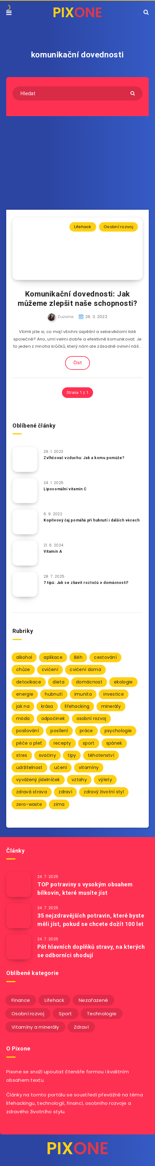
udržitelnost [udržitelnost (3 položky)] (29, 767)
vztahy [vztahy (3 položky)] (79, 780)
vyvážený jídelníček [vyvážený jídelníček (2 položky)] (38, 780)
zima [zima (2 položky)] (59, 804)
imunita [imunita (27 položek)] (83, 694)
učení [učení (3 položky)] (60, 767)
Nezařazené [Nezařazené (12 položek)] (93, 1000)
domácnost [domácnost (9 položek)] (89, 682)
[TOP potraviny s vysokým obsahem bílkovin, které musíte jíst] (18, 884)
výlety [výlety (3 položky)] (105, 780)
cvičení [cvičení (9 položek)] (50, 669)
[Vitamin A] (24, 553)
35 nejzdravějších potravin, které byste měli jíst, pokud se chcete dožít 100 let (90, 919)
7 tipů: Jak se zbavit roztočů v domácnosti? (86, 583)
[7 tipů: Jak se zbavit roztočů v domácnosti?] (24, 584)
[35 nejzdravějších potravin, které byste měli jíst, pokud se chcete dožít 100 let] (18, 915)
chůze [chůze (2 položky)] (23, 669)
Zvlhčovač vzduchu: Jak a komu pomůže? (84, 458)
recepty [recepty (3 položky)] (62, 743)
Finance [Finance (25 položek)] (21, 1000)
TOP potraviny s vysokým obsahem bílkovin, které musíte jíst (85, 888)
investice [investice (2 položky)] (113, 694)
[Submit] (133, 93)
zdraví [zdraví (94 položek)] (65, 792)
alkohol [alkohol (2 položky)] (24, 657)
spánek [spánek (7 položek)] (114, 743)
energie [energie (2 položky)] (24, 694)
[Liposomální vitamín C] (24, 490)
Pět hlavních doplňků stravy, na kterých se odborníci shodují (91, 950)
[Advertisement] (77, 163)
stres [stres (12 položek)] (21, 755)
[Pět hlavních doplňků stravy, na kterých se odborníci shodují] (18, 946)
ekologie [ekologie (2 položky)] (123, 682)
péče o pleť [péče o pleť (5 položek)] (29, 743)
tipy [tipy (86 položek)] (72, 755)
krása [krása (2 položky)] (47, 706)
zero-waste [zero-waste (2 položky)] (29, 804)
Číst (77, 362)
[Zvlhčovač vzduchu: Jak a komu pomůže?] (24, 459)
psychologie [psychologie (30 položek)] (118, 731)
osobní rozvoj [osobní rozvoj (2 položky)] (91, 718)
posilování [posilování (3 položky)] (27, 731)
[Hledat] (77, 93)
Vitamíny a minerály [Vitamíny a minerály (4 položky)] (35, 1027)
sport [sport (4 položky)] (89, 743)
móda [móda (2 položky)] (23, 718)
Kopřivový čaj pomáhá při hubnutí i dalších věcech (91, 520)
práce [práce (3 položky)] (86, 731)
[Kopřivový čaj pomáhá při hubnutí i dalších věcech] (24, 521)
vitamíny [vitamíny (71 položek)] (89, 767)
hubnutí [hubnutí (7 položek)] (54, 694)
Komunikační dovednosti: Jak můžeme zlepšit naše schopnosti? (77, 299)
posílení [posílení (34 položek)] (59, 731)
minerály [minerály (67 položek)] (111, 706)
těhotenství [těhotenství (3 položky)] (101, 755)
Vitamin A (53, 551)
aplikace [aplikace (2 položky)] (53, 657)
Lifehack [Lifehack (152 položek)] (54, 1000)
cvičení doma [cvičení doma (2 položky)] (85, 669)
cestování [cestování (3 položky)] (105, 657)
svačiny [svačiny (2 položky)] (47, 755)
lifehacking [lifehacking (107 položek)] (77, 706)
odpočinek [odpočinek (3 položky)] (53, 718)
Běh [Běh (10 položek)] (78, 657)
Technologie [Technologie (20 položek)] (101, 1013)
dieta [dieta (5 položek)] (58, 682)
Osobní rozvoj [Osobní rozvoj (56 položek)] (28, 1013)
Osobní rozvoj (118, 227)
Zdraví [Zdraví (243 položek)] (81, 1027)
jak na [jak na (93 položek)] (23, 706)
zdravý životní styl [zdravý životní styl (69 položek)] (104, 792)
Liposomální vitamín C (65, 489)
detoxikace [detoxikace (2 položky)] (28, 682)
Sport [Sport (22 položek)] (65, 1013)
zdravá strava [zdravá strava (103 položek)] (31, 792)
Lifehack (82, 227)
